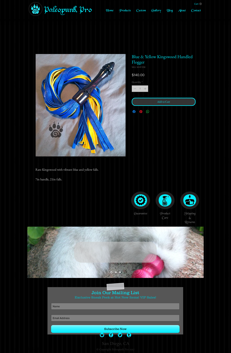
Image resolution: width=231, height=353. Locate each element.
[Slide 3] (120, 272)
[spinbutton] (140, 89)
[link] (198, 4)
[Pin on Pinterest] (141, 111)
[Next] (198, 252)
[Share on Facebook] (134, 111)
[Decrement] (134, 89)
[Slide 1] (111, 272)
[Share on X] (154, 111)
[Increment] (145, 89)
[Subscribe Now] (115, 329)
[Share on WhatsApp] (148, 111)
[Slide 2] (116, 272)
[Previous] (32, 252)
